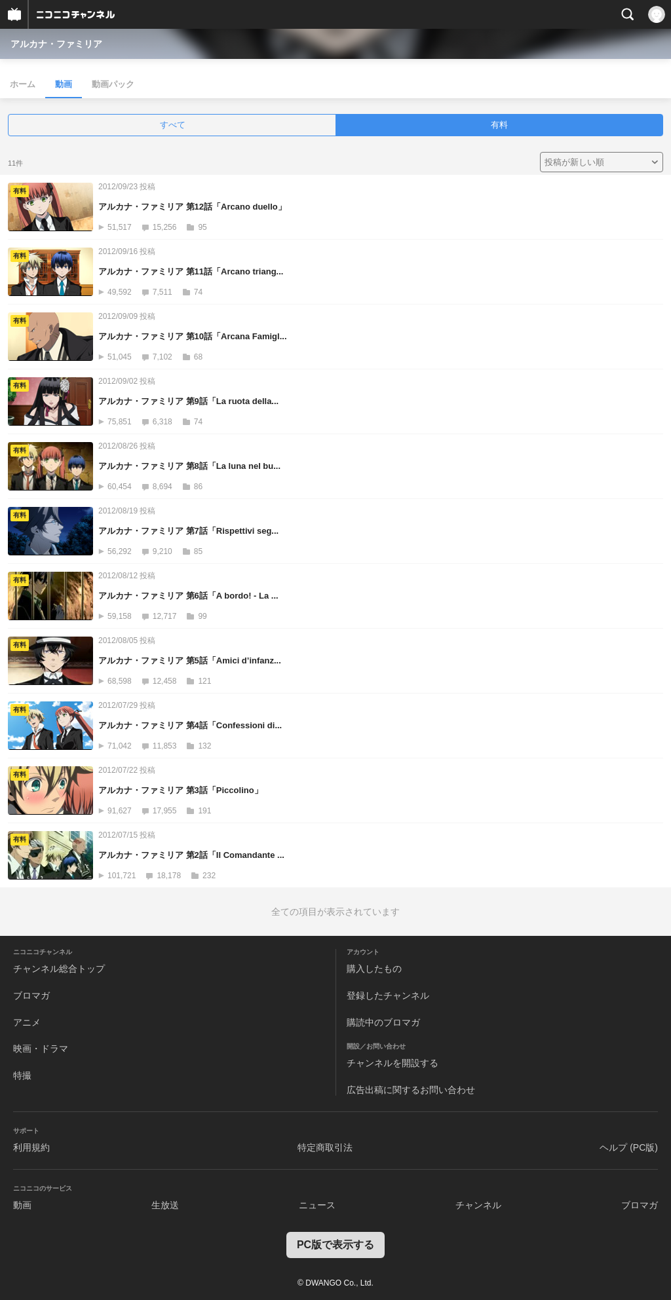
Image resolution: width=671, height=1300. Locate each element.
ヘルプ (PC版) (629, 1147)
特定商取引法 (325, 1147)
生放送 (165, 1205)
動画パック (113, 84)
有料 (499, 125)
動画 (63, 84)
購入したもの (374, 968)
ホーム (22, 84)
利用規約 (31, 1147)
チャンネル (478, 1205)
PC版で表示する (335, 1244)
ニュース (317, 1205)
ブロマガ (31, 995)
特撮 (22, 1075)
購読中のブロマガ (383, 1022)
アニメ (27, 1022)
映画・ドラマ (40, 1048)
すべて (172, 125)
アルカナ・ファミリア (56, 44)
